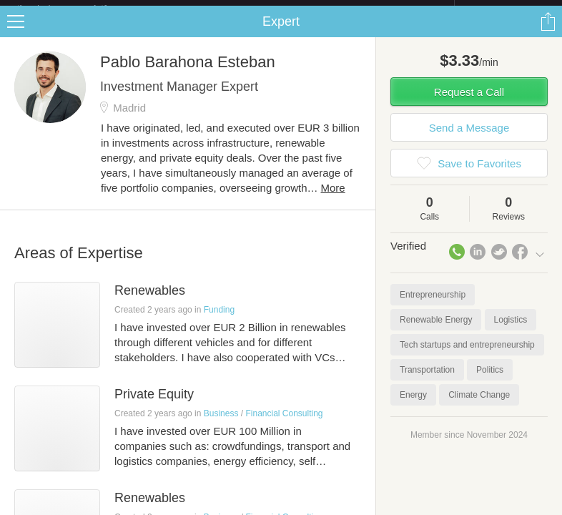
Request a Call (469, 103)
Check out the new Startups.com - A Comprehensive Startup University (299, 9)
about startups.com (505, 9)
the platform (77, 8)
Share (547, 33)
